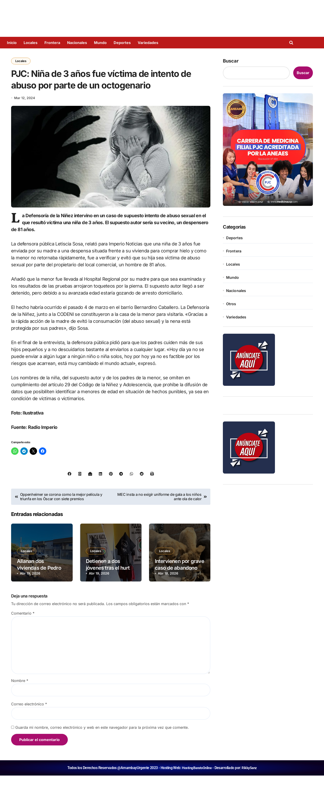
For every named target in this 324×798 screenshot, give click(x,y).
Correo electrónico (29, 726)
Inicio (12, 42)
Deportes (122, 42)
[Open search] (292, 43)
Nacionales (77, 42)
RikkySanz (250, 790)
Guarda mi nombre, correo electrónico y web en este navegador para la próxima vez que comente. (102, 750)
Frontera (52, 42)
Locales (30, 42)
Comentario (22, 635)
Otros (231, 304)
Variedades (148, 42)
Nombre (19, 703)
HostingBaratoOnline (196, 790)
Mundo (100, 42)
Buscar (231, 61)
